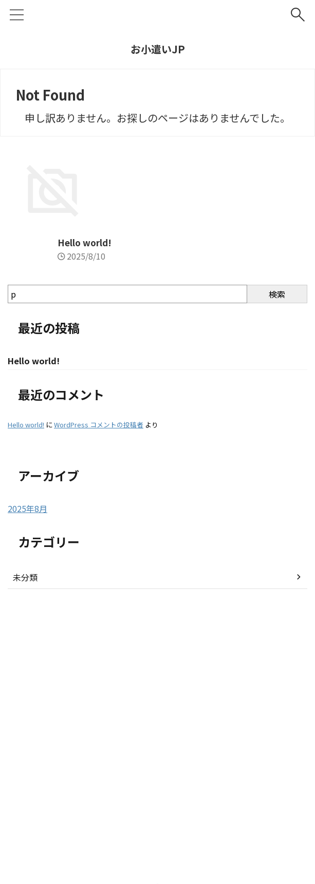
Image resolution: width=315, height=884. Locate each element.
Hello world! (36, 452)
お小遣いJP (158, 49)
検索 (277, 504)
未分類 (25, 788)
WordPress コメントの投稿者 (98, 635)
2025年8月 (27, 719)
